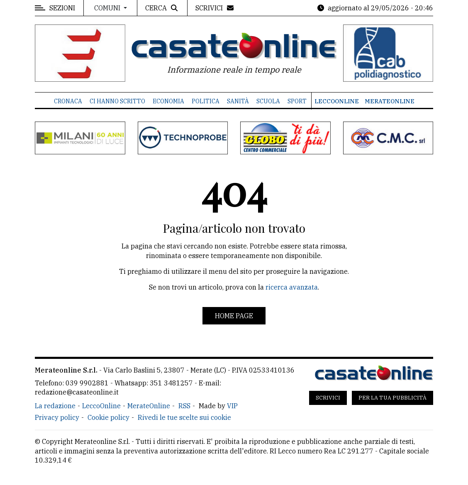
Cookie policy (108, 417)
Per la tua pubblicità (392, 397)
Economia (168, 101)
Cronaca (68, 101)
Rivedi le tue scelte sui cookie (184, 417)
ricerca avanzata (292, 287)
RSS (184, 406)
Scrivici (328, 397)
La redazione (55, 406)
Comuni (108, 8)
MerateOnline (389, 101)
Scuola (268, 101)
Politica (205, 101)
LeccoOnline (336, 101)
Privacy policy (57, 417)
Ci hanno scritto (117, 101)
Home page (234, 316)
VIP (232, 406)
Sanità (238, 101)
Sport (297, 101)
